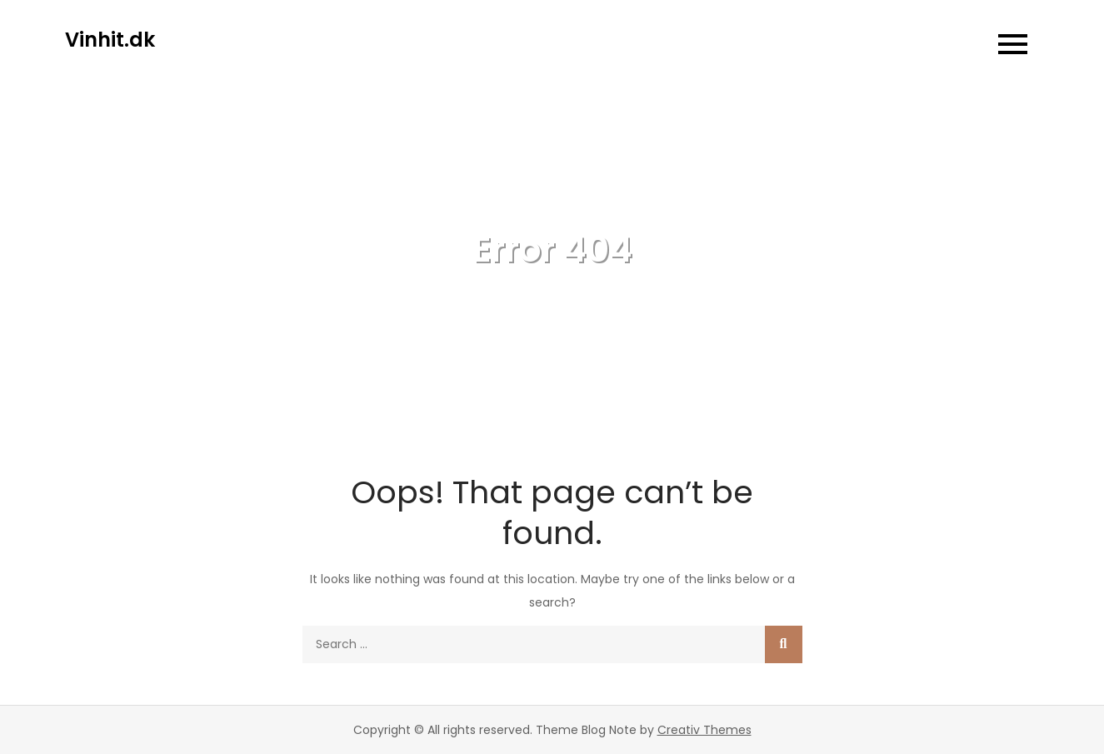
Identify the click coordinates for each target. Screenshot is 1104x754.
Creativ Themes (704, 730)
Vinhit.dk (110, 39)
